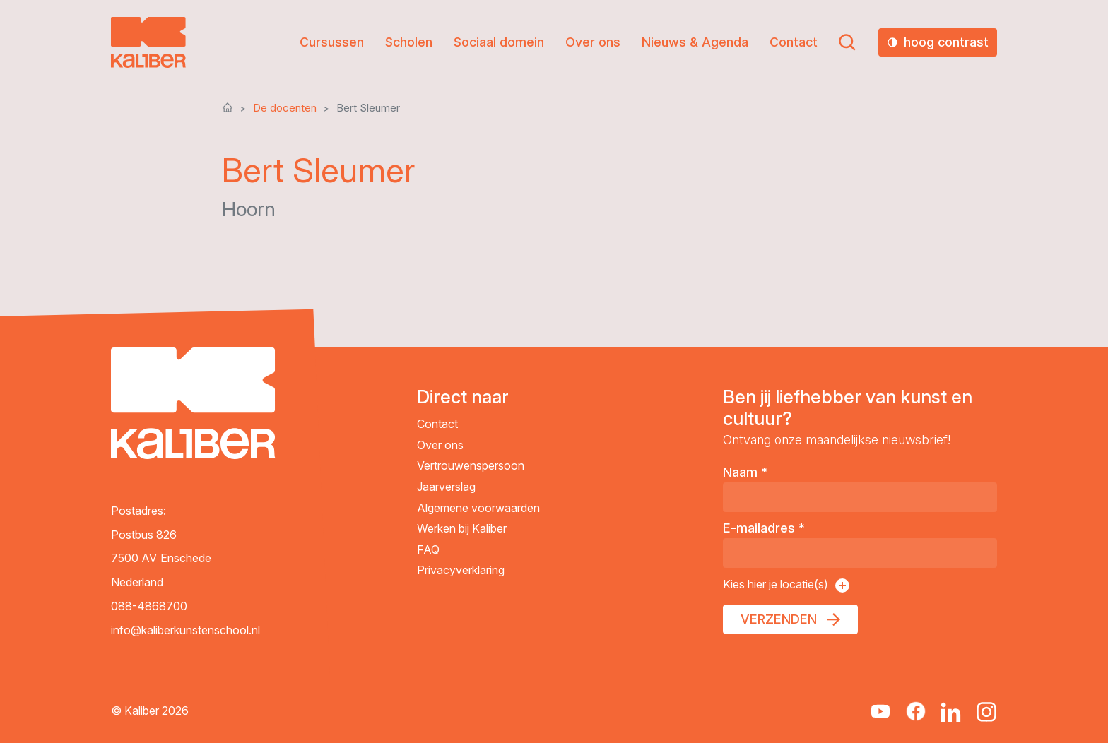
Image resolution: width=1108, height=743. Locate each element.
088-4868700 (149, 606)
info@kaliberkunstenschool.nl (185, 630)
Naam (745, 472)
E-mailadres (764, 528)
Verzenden (779, 619)
